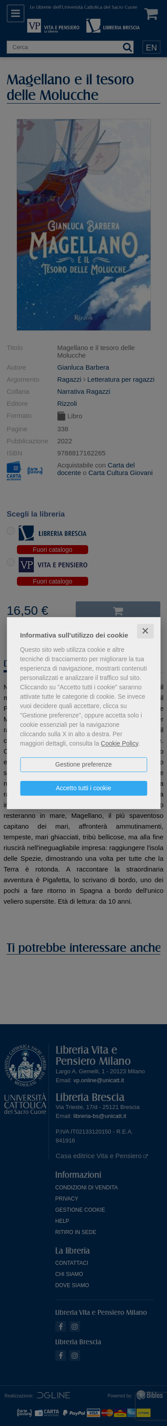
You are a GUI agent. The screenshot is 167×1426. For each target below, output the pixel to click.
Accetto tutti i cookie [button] (83, 788)
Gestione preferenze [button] (83, 764)
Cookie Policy (119, 743)
